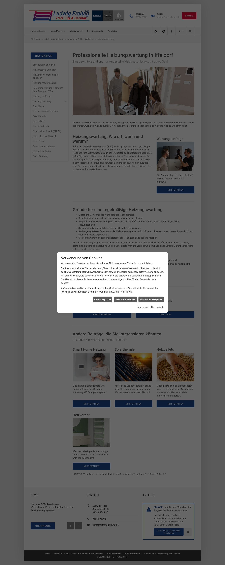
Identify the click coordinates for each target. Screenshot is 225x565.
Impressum (142, 270)
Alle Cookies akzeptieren (151, 263)
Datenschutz (157, 270)
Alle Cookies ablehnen (125, 263)
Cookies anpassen (102, 263)
